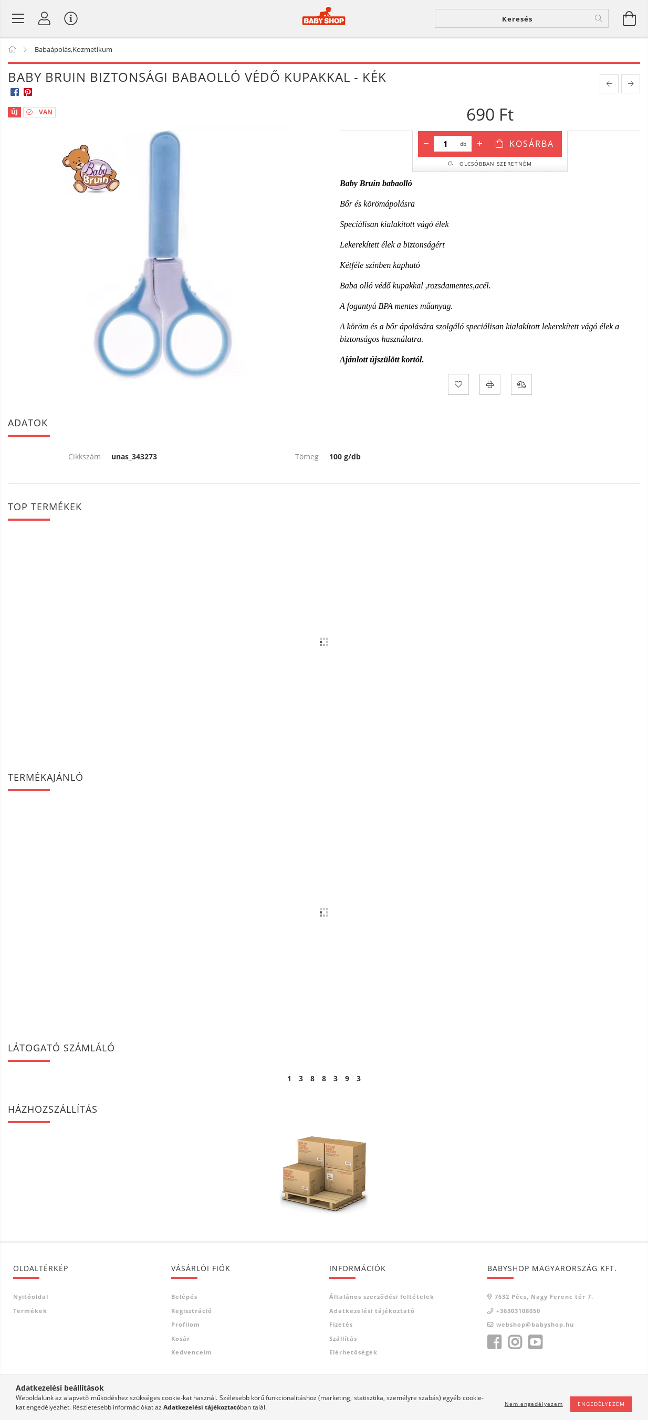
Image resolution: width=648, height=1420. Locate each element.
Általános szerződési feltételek (381, 1296)
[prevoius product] (609, 83)
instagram (514, 1342)
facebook (494, 1342)
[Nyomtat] (489, 384)
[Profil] (44, 18)
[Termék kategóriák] (18, 18)
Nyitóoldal (30, 1296)
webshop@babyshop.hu (535, 1324)
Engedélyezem (601, 1403)
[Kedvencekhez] (458, 384)
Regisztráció (191, 1311)
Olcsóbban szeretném (494, 163)
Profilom (185, 1324)
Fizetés (341, 1324)
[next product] (630, 83)
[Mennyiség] (445, 144)
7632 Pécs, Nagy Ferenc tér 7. (544, 1296)
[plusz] (479, 144)
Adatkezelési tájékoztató (372, 1311)
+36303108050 (518, 1311)
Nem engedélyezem (534, 1403)
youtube (535, 1342)
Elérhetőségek (353, 1352)
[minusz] (426, 144)
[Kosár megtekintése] (629, 18)
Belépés (184, 1296)
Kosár (180, 1338)
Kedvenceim (191, 1352)
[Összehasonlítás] (521, 384)
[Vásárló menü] (70, 18)
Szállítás (343, 1338)
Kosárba (531, 143)
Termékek (30, 1311)
